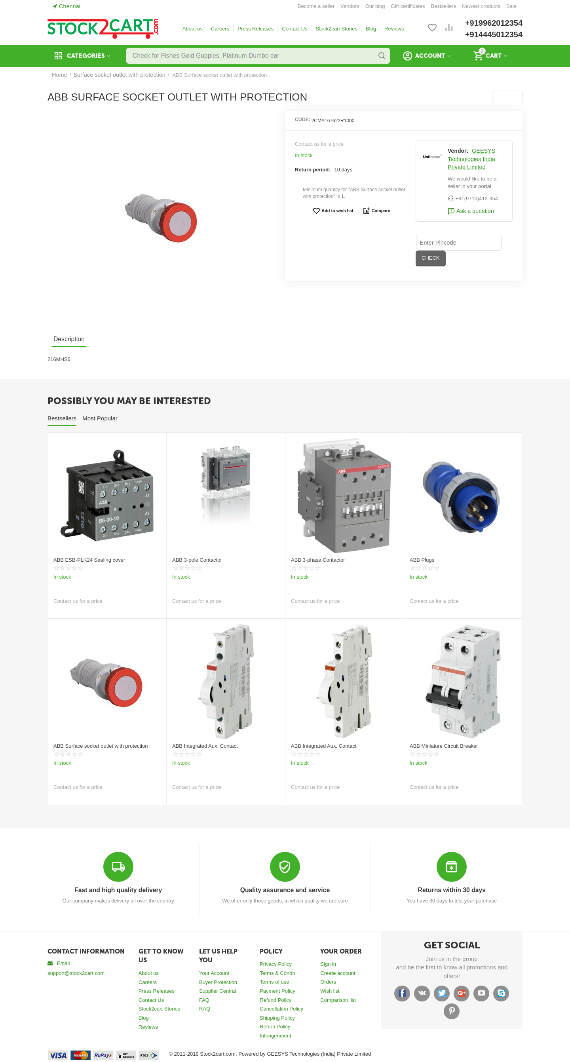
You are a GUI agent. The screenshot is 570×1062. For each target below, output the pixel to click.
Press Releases (256, 29)
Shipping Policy (277, 1017)
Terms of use (274, 981)
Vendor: (458, 151)
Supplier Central (217, 991)
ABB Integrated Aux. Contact (205, 746)
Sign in (328, 964)
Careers (220, 29)
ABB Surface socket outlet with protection (100, 746)
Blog (371, 29)
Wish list (329, 991)
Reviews (394, 29)
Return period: (313, 170)
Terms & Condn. (278, 973)
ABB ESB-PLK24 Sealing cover (89, 560)
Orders (328, 981)
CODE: (302, 119)
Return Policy (275, 1026)
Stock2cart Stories (337, 29)
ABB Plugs (422, 560)
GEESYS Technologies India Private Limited (470, 159)
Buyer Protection (218, 982)
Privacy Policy (276, 964)
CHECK (488, 242)
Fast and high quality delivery (118, 890)
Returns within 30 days (452, 890)
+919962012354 (493, 23)
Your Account (214, 973)
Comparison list (338, 1000)
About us (192, 29)
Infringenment (275, 1035)
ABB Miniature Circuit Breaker (444, 746)
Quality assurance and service (285, 890)
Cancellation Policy (281, 1008)
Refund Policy (275, 1000)
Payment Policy (277, 991)
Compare (374, 211)
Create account (337, 973)
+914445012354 (493, 34)
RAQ (204, 1008)
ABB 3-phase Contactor (318, 560)
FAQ (204, 1000)
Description (68, 339)
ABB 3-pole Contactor (197, 560)
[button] (508, 97)
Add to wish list (334, 211)
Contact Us (294, 29)
